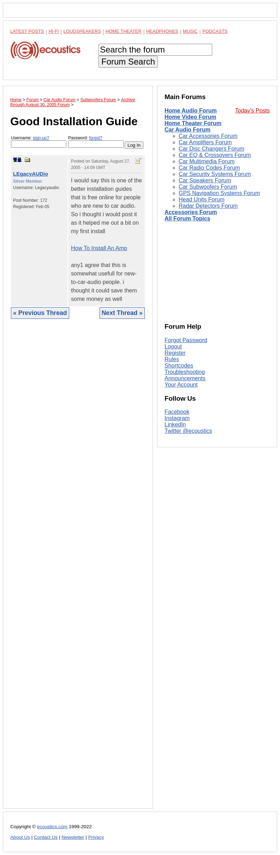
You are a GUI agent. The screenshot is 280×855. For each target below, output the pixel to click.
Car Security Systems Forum (215, 174)
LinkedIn (175, 425)
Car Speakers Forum (205, 180)
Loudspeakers (82, 31)
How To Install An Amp (99, 248)
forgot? (95, 137)
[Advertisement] (77, 569)
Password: (96, 141)
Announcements (185, 378)
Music (190, 31)
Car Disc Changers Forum (211, 149)
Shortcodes (179, 366)
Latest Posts (27, 31)
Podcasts (215, 31)
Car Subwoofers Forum (208, 187)
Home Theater (124, 31)
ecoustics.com (52, 826)
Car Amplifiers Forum (205, 142)
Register (175, 353)
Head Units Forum (202, 199)
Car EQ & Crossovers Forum (215, 155)
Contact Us (46, 837)
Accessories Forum (191, 212)
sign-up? (41, 137)
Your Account (181, 385)
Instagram (177, 418)
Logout (173, 347)
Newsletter (72, 837)
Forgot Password (186, 340)
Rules (172, 359)
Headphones (162, 31)
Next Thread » (122, 312)
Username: (38, 141)
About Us (20, 837)
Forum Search (128, 61)
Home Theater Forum (193, 123)
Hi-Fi (54, 31)
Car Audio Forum (187, 130)
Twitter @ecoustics (188, 431)
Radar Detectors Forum (208, 206)
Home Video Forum (190, 117)
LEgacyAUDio (30, 174)
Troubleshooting (185, 372)
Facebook (177, 412)
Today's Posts (252, 111)
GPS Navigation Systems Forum (219, 193)
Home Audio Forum (191, 111)
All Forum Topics (187, 219)
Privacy (96, 837)
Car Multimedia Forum (206, 161)
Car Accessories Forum (208, 136)
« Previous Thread (40, 312)
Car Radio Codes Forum (209, 168)
